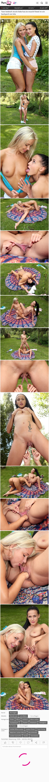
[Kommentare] (28, 743)
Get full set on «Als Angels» (24, 17)
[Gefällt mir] (5, 743)
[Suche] (42, 3)
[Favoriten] (20, 743)
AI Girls (31, 8)
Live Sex (5, 8)
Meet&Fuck (18, 8)
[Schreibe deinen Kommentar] (24, 747)
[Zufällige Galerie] (37, 3)
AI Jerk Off (44, 8)
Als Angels (13, 713)
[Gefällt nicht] (13, 743)
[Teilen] (36, 743)
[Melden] (44, 743)
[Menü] (46, 3)
